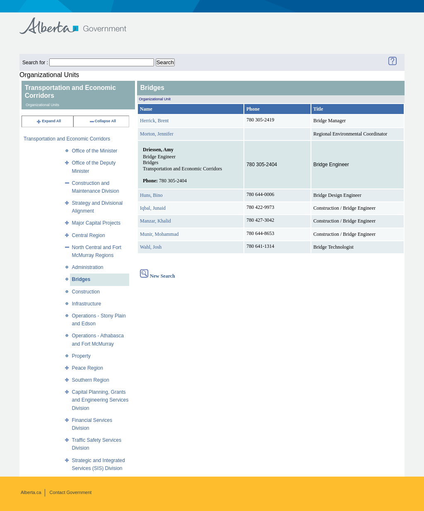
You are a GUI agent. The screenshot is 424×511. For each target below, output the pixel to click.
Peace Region (87, 368)
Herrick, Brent (154, 121)
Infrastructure (86, 304)
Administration (88, 267)
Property (81, 356)
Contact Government (71, 492)
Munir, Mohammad (159, 234)
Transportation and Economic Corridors (67, 139)
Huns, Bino (151, 195)
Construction (86, 292)
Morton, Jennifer (156, 134)
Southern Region (90, 380)
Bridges (81, 279)
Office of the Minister (95, 151)
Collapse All (102, 121)
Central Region (88, 235)
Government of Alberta (79, 21)
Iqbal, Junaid (153, 208)
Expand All (48, 121)
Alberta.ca (31, 492)
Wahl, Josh (150, 247)
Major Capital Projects (96, 223)
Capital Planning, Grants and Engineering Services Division (100, 400)
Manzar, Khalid (155, 221)
